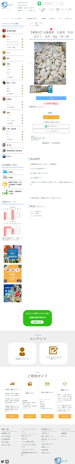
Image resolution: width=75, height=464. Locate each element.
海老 (6, 58)
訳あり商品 (5, 442)
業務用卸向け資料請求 (12, 150)
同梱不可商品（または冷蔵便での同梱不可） (12, 184)
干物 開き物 (9, 128)
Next (69, 63)
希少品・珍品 (6, 445)
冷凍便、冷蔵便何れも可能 (12, 192)
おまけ (6, 156)
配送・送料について (47, 436)
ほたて (41, 23)
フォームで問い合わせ (51, 131)
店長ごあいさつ (26, 436)
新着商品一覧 (6, 433)
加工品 (6, 145)
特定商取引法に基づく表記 (38, 138)
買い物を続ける (35, 140)
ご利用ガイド (52, 18)
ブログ (60, 18)
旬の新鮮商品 (6, 439)
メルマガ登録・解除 (42, 9)
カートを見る (68, 9)
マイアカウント (51, 9)
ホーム (6, 18)
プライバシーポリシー (28, 450)
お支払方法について (47, 444)
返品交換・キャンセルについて (48, 440)
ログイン (62, 9)
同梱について (45, 447)
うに (6, 52)
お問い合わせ (68, 18)
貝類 (6, 63)
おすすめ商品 (6, 436)
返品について (34, 136)
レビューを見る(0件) (35, 211)
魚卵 (6, 112)
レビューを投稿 (34, 213)
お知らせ (24, 439)
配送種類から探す (33, 19)
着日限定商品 (9, 30)
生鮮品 (6, 99)
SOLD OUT (51, 117)
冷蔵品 (7, 172)
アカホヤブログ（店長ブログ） (29, 446)
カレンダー (25, 10)
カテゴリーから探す (17, 19)
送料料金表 (44, 450)
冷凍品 (7, 177)
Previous (31, 63)
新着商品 (44, 18)
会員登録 (57, 9)
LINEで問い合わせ (51, 126)
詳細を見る (12, 416)
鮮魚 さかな (9, 82)
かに (6, 36)
